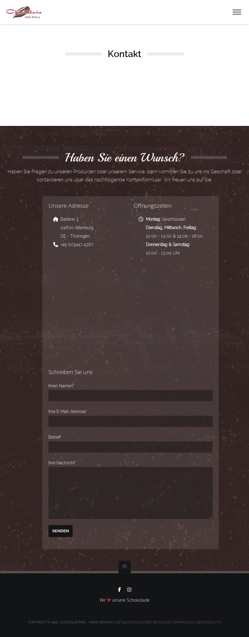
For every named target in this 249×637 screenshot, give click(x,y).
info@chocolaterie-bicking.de (143, 622)
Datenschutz (208, 622)
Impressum (184, 622)
